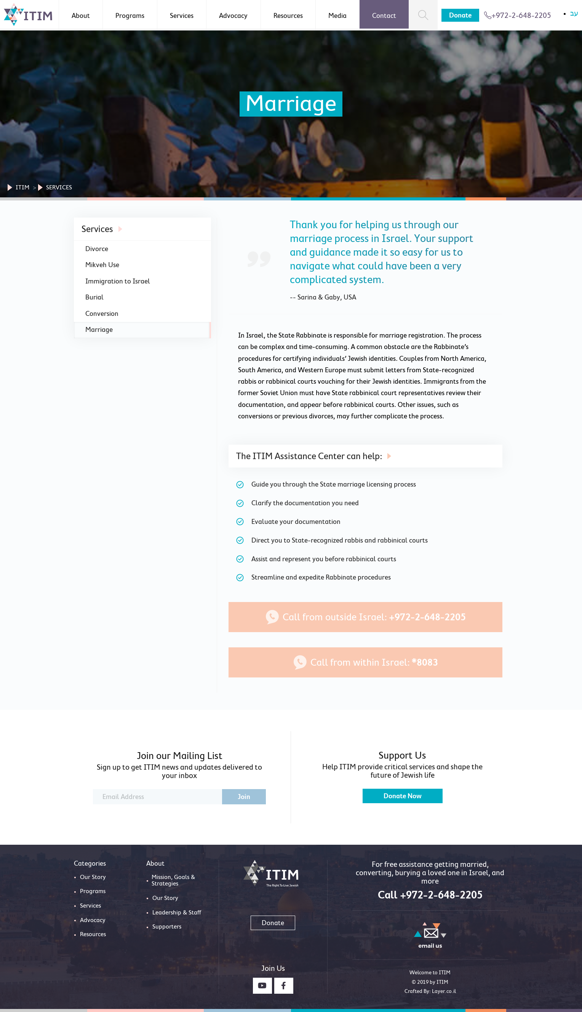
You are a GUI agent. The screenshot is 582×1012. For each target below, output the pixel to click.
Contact (384, 15)
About (81, 15)
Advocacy (233, 15)
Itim (22, 187)
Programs (129, 15)
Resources (288, 15)
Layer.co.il (444, 991)
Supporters (166, 926)
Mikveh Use (102, 265)
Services (181, 15)
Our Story (93, 877)
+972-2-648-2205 (517, 15)
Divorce (96, 249)
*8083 (425, 662)
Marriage (99, 329)
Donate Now (403, 796)
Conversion (101, 313)
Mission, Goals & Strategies (173, 880)
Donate (460, 15)
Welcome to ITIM (430, 972)
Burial (94, 297)
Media (337, 15)
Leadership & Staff (176, 912)
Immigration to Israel (117, 281)
